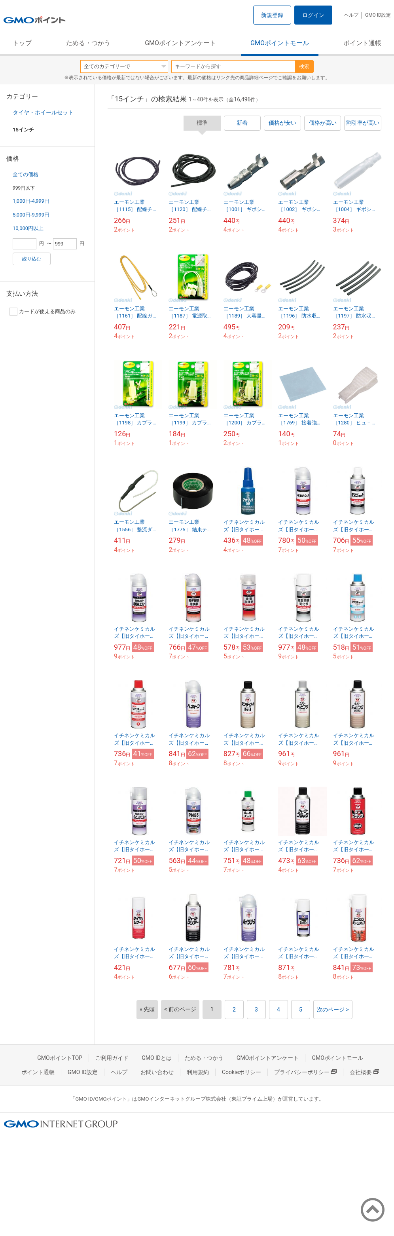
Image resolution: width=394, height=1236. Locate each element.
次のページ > (333, 1009)
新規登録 (272, 15)
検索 (304, 66)
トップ (22, 43)
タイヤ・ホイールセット (43, 112)
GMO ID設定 (378, 15)
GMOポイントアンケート (180, 43)
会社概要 (364, 1072)
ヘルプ (351, 15)
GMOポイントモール (279, 43)
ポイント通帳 (362, 43)
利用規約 (198, 1072)
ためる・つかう (88, 43)
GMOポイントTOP (59, 1058)
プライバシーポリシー (305, 1072)
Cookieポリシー (241, 1072)
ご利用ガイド (112, 1058)
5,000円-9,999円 (31, 215)
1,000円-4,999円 (31, 201)
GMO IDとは (157, 1058)
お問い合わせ (157, 1072)
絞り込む (31, 259)
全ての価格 (25, 174)
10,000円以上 (28, 228)
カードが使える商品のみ (42, 312)
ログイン (313, 15)
